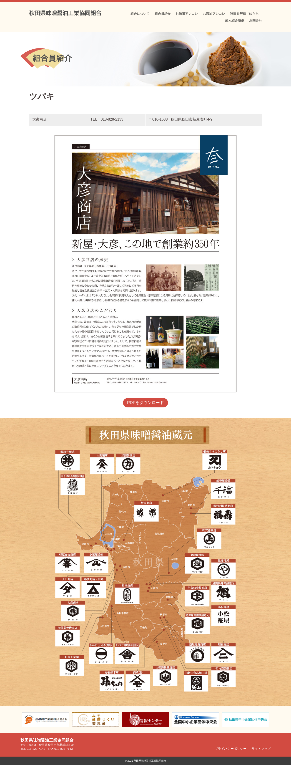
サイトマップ (261, 748)
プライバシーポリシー (230, 748)
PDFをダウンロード (145, 402)
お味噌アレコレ (187, 13)
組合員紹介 (163, 13)
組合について (140, 13)
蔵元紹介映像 (234, 20)
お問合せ (255, 20)
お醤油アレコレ (214, 13)
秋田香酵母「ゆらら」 (246, 13)
